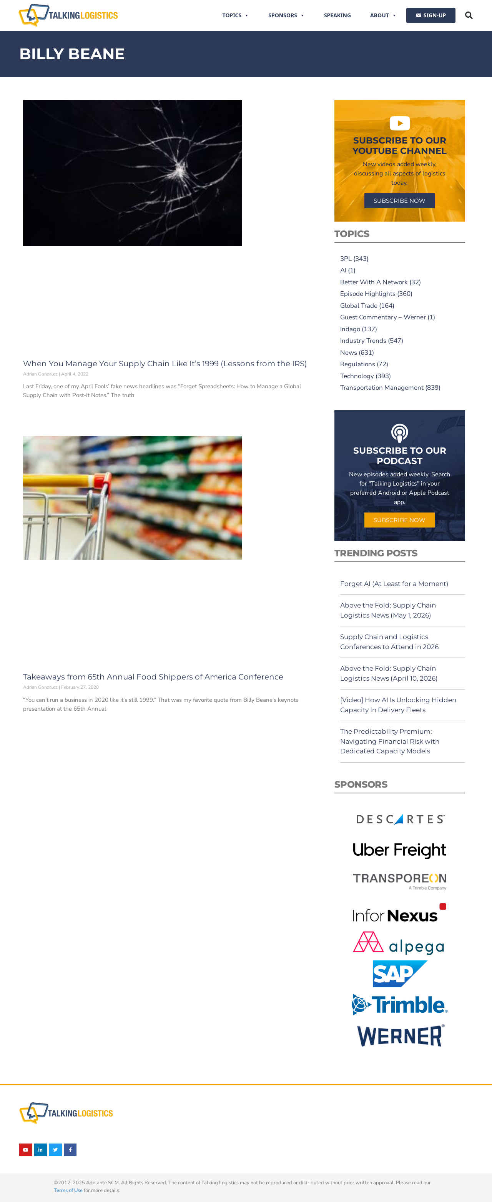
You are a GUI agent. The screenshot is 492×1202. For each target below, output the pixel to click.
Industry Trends (363, 340)
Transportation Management (382, 387)
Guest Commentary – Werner (383, 317)
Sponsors (286, 15)
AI (343, 270)
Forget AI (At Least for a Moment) (394, 584)
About (383, 15)
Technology (357, 376)
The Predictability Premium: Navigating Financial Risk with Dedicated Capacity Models (389, 741)
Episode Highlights (368, 293)
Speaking (337, 15)
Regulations (357, 364)
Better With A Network (374, 282)
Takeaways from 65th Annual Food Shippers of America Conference (153, 676)
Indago (350, 329)
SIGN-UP (435, 15)
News (348, 352)
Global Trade (358, 305)
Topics (236, 15)
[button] (469, 15)
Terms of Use (68, 1190)
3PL (346, 258)
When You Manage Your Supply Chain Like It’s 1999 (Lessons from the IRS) (165, 363)
